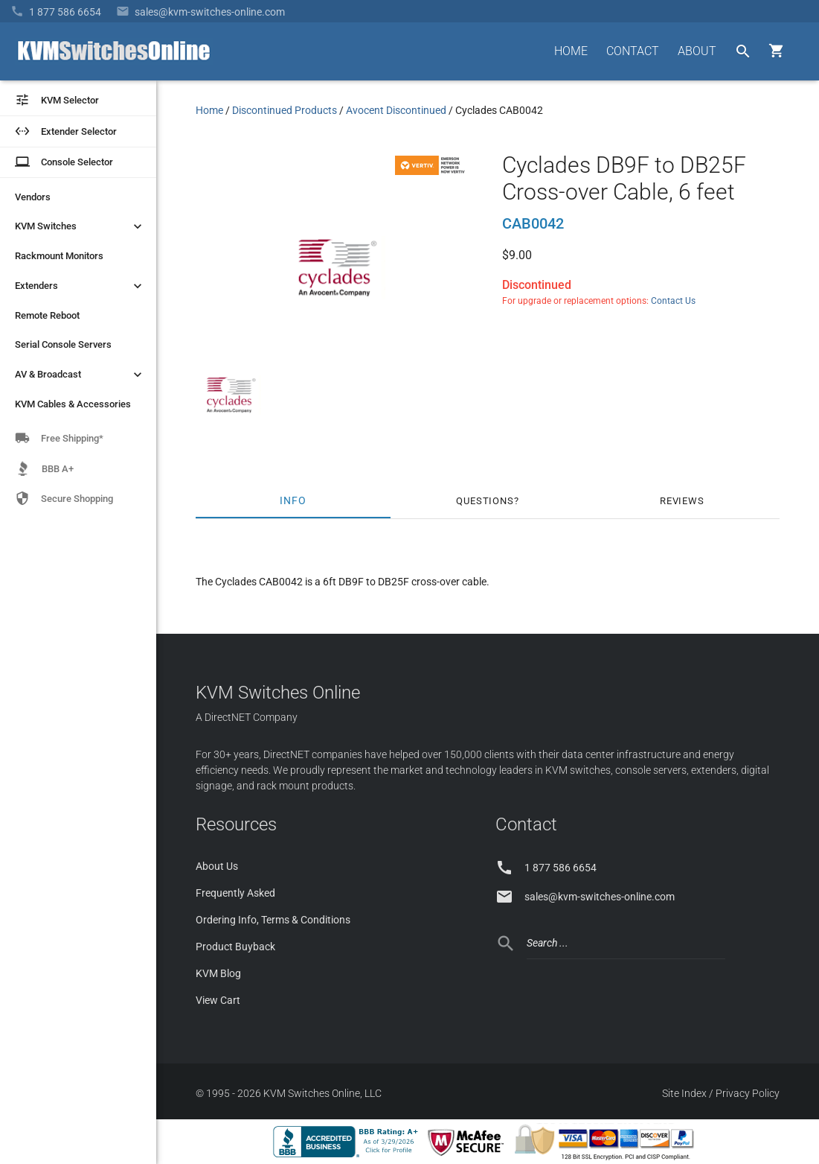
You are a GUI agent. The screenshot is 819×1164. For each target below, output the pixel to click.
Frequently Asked (235, 893)
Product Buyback (235, 946)
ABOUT (697, 51)
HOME (571, 51)
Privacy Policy (748, 1093)
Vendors (33, 197)
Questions (484, 500)
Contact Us (673, 301)
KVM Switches (80, 226)
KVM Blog (218, 973)
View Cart (218, 1000)
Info (293, 500)
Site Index (684, 1093)
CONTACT (632, 51)
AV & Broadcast (80, 374)
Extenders (80, 286)
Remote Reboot (47, 315)
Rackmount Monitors (59, 255)
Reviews (682, 500)
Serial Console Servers (63, 344)
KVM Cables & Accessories (73, 404)
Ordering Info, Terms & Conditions (273, 920)
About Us (217, 866)
